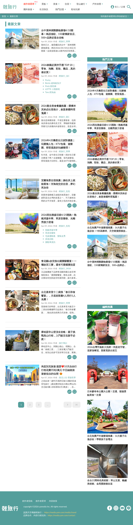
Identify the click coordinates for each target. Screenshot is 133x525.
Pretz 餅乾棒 (50, 86)
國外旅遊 (28, 9)
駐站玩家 (75, 9)
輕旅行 (10, 6)
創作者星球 (29, 4)
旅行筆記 (63, 343)
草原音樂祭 (50, 233)
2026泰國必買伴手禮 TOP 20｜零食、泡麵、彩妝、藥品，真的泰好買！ (58, 68)
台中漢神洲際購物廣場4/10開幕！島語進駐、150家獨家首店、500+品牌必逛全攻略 (59, 34)
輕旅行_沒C (64, 76)
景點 (45, 4)
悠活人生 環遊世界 (67, 377)
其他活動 (49, 239)
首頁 (4, 16)
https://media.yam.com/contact (61, 515)
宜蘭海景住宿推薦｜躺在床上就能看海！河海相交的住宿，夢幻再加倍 (58, 184)
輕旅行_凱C (64, 117)
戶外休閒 (97, 4)
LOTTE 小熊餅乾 (52, 89)
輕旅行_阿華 (64, 41)
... (47, 404)
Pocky (48, 80)
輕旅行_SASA (65, 268)
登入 (117, 7)
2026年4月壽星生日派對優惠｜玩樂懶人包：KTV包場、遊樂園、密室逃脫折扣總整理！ (58, 144)
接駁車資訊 (50, 242)
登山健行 (81, 4)
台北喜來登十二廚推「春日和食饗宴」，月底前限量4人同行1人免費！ (58, 296)
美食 (56, 4)
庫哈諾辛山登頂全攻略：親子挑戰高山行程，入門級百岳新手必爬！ (58, 335)
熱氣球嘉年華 (51, 230)
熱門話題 (60, 9)
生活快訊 (43, 9)
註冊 (123, 7)
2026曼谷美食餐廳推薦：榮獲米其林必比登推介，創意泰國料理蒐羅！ (58, 109)
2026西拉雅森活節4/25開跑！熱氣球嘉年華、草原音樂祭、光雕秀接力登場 (58, 218)
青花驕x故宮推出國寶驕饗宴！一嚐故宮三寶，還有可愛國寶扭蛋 (58, 263)
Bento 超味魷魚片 (53, 83)
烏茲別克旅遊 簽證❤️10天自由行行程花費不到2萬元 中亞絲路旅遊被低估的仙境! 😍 (59, 370)
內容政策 (53, 501)
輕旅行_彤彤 (64, 191)
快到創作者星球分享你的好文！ (115, 16)
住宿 (68, 4)
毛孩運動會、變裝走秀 (55, 236)
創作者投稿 (27, 501)
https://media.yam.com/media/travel (60, 512)
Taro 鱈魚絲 (50, 92)
